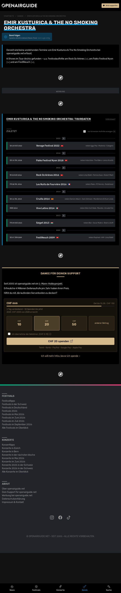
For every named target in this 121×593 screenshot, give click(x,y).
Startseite (9, 16)
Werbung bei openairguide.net (17, 535)
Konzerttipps (8, 485)
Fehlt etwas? (110, 159)
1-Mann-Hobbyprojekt (50, 323)
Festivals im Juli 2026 (13, 461)
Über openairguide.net (13, 528)
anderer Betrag (102, 363)
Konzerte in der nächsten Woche (18, 495)
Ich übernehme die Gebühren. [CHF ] (30, 374)
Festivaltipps (8, 441)
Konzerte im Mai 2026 (13, 498)
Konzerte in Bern (10, 491)
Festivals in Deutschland (14, 447)
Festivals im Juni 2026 (13, 457)
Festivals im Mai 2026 (13, 454)
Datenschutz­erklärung (13, 539)
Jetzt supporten (110, 6)
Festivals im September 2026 (17, 464)
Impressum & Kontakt (13, 542)
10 (19, 363)
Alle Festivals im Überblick (15, 468)
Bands (20, 16)
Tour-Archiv (25, 58)
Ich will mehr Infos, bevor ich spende (59, 396)
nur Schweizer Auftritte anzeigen (99, 171)
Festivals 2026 (9, 451)
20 (46, 363)
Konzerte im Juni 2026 (13, 501)
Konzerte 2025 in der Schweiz (17, 505)
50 (74, 363)
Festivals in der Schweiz (14, 444)
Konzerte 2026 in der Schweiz (17, 508)
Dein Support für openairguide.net (19, 532)
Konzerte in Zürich (11, 488)
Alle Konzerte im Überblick (15, 511)
